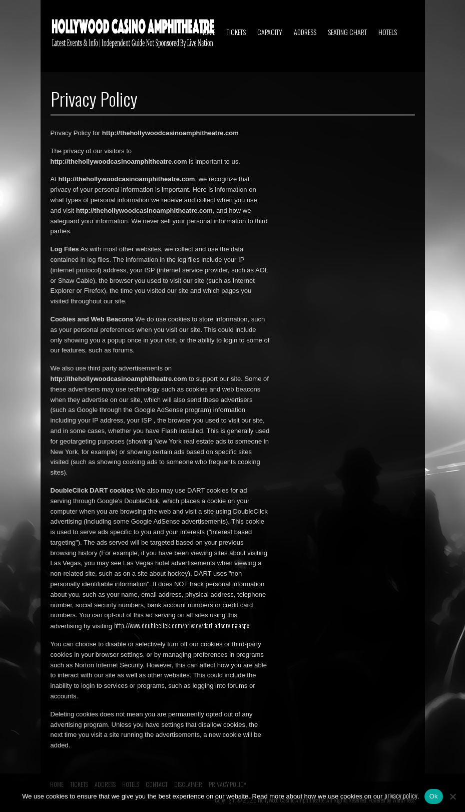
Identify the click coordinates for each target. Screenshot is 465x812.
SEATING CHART (347, 32)
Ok (433, 796)
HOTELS (387, 32)
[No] (452, 796)
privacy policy (400, 795)
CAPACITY (269, 32)
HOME (207, 32)
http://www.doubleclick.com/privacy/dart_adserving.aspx (181, 625)
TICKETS (236, 32)
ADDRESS (305, 32)
